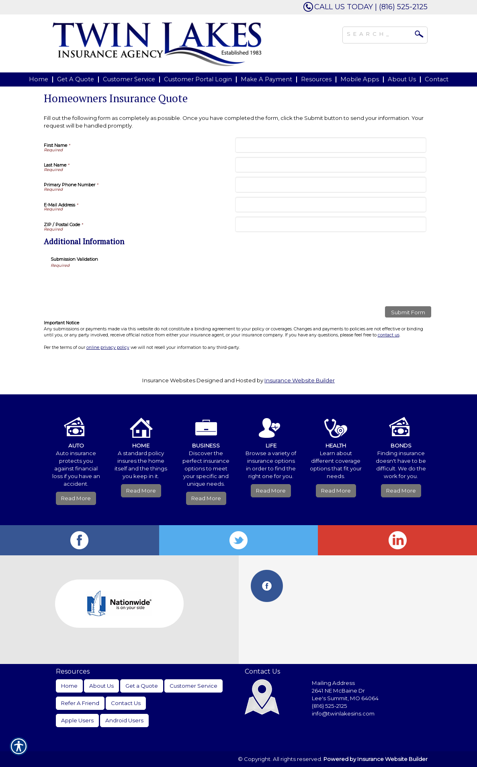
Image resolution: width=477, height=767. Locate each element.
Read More (76, 498)
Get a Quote (141, 685)
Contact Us (126, 703)
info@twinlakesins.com (343, 713)
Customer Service (193, 685)
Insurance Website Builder (299, 380)
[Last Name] (330, 165)
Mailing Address (333, 683)
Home (69, 685)
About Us (101, 685)
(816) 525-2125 (329, 706)
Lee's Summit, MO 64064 (345, 698)
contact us (388, 335)
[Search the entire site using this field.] (379, 33)
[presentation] (112, 284)
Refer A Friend (80, 703)
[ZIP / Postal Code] (330, 224)
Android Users (124, 720)
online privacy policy (107, 347)
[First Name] (330, 145)
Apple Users (77, 720)
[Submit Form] (408, 312)
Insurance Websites (168, 380)
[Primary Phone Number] (330, 184)
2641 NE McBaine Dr (339, 690)
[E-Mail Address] (330, 204)
